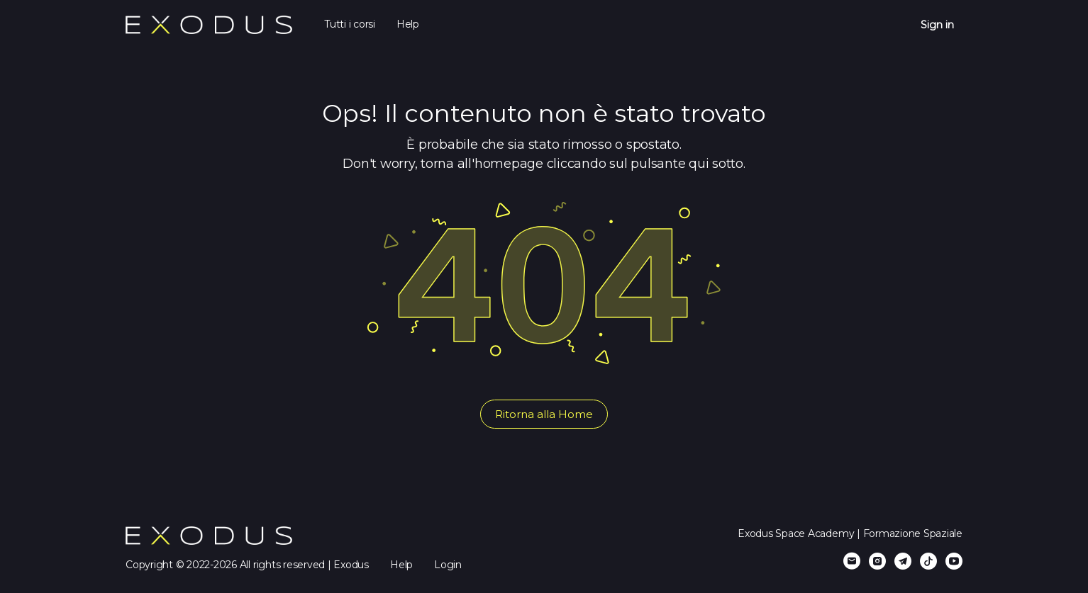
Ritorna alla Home (544, 414)
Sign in (937, 24)
